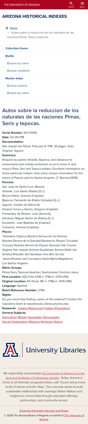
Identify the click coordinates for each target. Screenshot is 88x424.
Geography (35, 317)
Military (22, 317)
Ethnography (51, 317)
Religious (47, 322)
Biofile (9, 56)
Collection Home (16, 48)
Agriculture (9, 317)
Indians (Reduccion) (31, 308)
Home (14, 28)
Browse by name (18, 63)
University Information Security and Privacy (44, 410)
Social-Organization (15, 322)
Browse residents (18, 71)
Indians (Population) (57, 308)
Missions (34, 322)
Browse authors (17, 86)
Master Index (14, 78)
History (58, 322)
